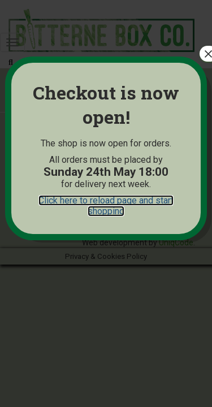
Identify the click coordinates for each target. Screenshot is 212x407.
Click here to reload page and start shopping (106, 206)
